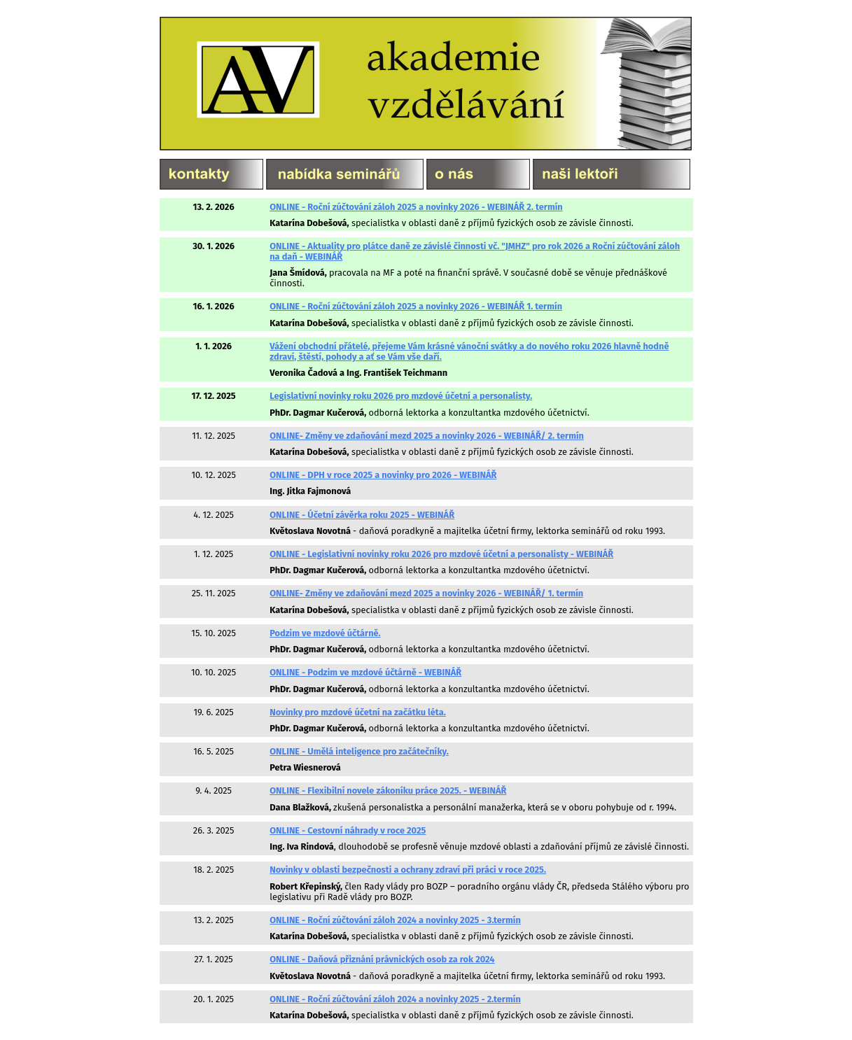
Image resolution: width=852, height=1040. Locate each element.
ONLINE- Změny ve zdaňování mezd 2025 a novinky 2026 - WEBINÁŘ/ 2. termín (427, 435)
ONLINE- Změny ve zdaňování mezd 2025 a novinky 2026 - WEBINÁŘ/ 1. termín (426, 593)
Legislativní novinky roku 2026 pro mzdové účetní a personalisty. (401, 396)
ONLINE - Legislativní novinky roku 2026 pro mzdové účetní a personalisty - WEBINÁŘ (441, 554)
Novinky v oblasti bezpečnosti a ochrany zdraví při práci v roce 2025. (408, 869)
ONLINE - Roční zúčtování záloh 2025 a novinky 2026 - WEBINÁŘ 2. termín (416, 207)
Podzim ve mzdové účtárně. (325, 633)
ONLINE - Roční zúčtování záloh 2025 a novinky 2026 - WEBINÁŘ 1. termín (416, 306)
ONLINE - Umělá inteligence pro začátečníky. (359, 751)
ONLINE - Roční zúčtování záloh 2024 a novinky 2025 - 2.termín (395, 999)
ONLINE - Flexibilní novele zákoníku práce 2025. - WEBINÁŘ (388, 790)
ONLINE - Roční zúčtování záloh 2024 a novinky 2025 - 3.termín (395, 920)
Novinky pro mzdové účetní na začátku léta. (357, 712)
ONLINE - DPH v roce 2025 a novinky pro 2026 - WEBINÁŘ (383, 475)
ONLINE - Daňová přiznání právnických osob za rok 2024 (382, 959)
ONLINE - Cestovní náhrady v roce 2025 (348, 830)
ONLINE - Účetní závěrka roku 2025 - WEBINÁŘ (362, 515)
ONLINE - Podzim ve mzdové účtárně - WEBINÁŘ (365, 672)
